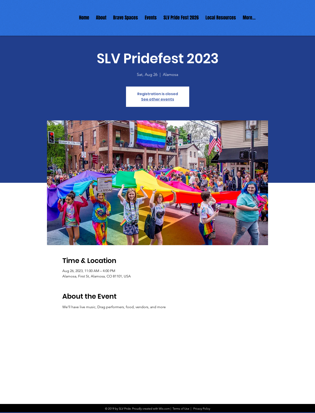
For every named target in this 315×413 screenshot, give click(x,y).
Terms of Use (181, 408)
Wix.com (164, 408)
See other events (157, 99)
